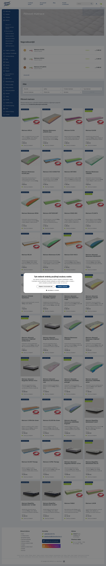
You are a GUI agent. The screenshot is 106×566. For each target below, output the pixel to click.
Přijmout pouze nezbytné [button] (45, 286)
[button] (53, 290)
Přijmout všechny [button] (62, 286)
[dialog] (53, 283)
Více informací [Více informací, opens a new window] (64, 282)
